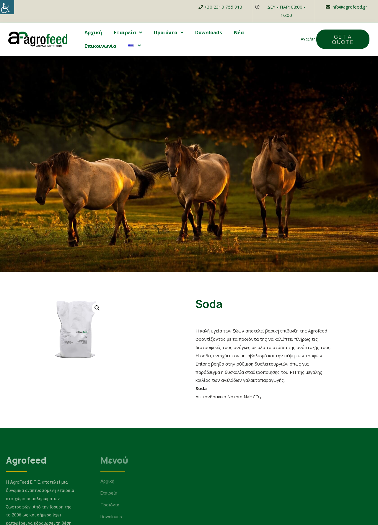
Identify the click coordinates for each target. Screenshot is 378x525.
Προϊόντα (168, 32)
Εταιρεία (128, 32)
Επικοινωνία (100, 46)
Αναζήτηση (310, 39)
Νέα (239, 32)
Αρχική (93, 32)
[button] (342, 39)
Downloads (208, 32)
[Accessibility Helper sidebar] (7, 7)
